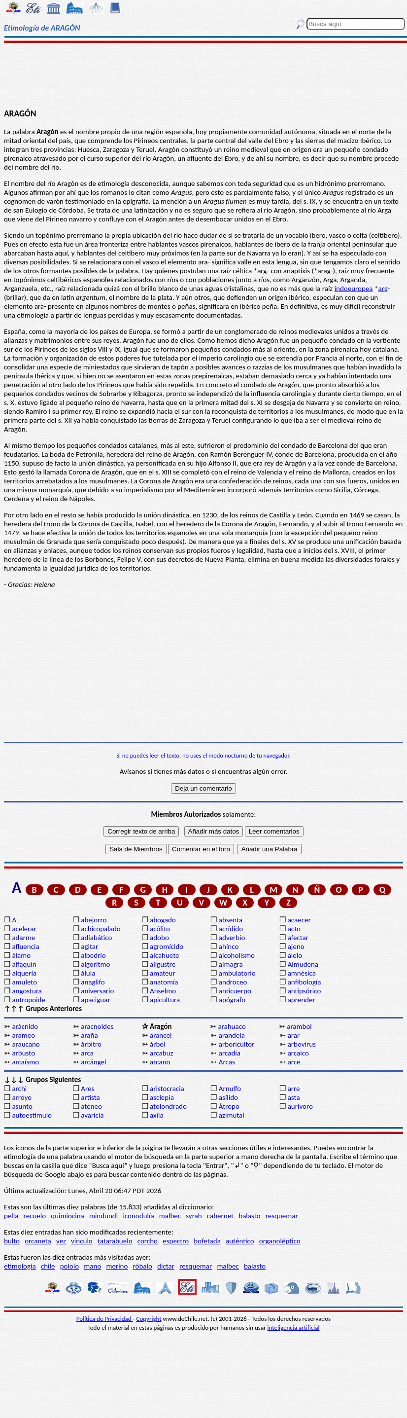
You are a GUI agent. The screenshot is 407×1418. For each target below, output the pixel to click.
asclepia (162, 1097)
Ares (87, 1088)
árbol (158, 1044)
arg (382, 288)
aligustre (162, 964)
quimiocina (67, 1215)
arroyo (22, 1097)
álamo (21, 955)
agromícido (166, 946)
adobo (159, 937)
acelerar (24, 928)
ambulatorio (237, 973)
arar (294, 1035)
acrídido (231, 928)
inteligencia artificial (294, 1327)
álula (88, 973)
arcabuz (161, 1053)
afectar (298, 937)
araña (89, 1035)
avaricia (92, 1115)
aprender (301, 999)
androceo (233, 982)
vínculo (82, 1240)
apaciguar (95, 999)
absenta (230, 919)
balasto (249, 1215)
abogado (163, 919)
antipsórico (304, 990)
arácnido (25, 1026)
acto (294, 928)
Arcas (227, 1061)
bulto (12, 1240)
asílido (228, 1097)
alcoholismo (237, 955)
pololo (69, 1266)
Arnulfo (230, 1088)
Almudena (303, 964)
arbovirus (302, 1044)
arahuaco (231, 1026)
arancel (160, 1035)
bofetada (207, 1240)
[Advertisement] (203, 75)
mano (92, 1266)
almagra (231, 964)
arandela (232, 1035)
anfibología (304, 982)
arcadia (229, 1053)
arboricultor (237, 1044)
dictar (165, 1266)
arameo (23, 1035)
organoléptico (280, 1240)
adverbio (232, 937)
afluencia (25, 946)
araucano (25, 1044)
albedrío (93, 955)
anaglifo (92, 982)
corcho (147, 1240)
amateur (162, 973)
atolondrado (168, 1106)
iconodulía (138, 1215)
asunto (22, 1106)
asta (294, 1097)
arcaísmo (25, 1061)
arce (294, 1061)
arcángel (93, 1061)
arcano (160, 1061)
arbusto (23, 1053)
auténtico (240, 1240)
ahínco (229, 946)
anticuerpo (235, 990)
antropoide (28, 999)
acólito (160, 928)
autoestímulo (32, 1115)
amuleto (24, 982)
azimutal (231, 1115)
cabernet (220, 1215)
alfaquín (24, 964)
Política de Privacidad (104, 1318)
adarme (23, 937)
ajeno (296, 946)
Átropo (229, 1106)
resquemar (282, 1215)
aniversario (97, 990)
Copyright (149, 1318)
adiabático (96, 937)
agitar (89, 946)
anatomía (164, 982)
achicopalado (100, 928)
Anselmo (163, 990)
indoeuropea (354, 288)
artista (90, 1097)
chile (48, 1266)
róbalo (142, 1266)
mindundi (103, 1215)
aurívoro (300, 1106)
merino (117, 1266)
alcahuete (164, 955)
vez (61, 1240)
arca (87, 1053)
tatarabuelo (115, 1240)
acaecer (299, 919)
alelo (295, 955)
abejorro (93, 919)
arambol (299, 1026)
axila (157, 1115)
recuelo (35, 1215)
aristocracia (167, 1088)
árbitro (91, 1044)
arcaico (298, 1053)
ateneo (91, 1106)
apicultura (165, 999)
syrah (194, 1215)
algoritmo (95, 964)
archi (19, 1088)
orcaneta (38, 1240)
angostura (27, 990)
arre (294, 1088)
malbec (170, 1215)
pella (11, 1215)
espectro (176, 1240)
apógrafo (232, 999)
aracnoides (97, 1026)
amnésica (302, 973)
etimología (20, 1266)
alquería (24, 973)
